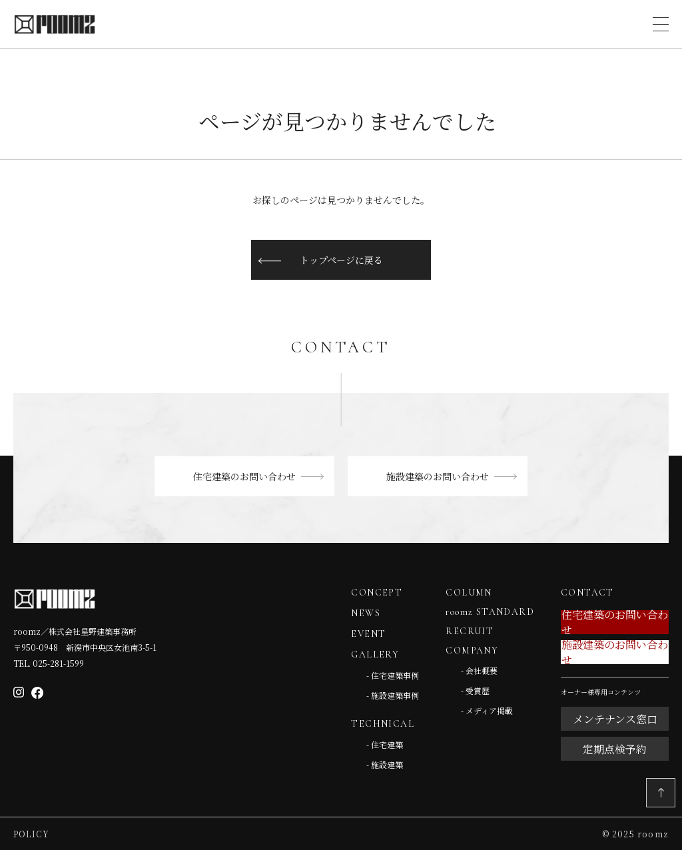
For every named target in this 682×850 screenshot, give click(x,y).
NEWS (365, 613)
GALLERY (375, 654)
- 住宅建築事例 (392, 675)
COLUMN (469, 592)
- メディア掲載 (487, 710)
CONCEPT (376, 592)
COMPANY (472, 650)
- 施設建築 (384, 764)
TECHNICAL (382, 723)
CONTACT (587, 592)
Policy (31, 833)
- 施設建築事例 (392, 695)
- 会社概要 (479, 670)
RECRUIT (470, 631)
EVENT (368, 633)
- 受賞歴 (475, 690)
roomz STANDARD (490, 612)
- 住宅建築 (384, 744)
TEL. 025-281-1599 (48, 663)
